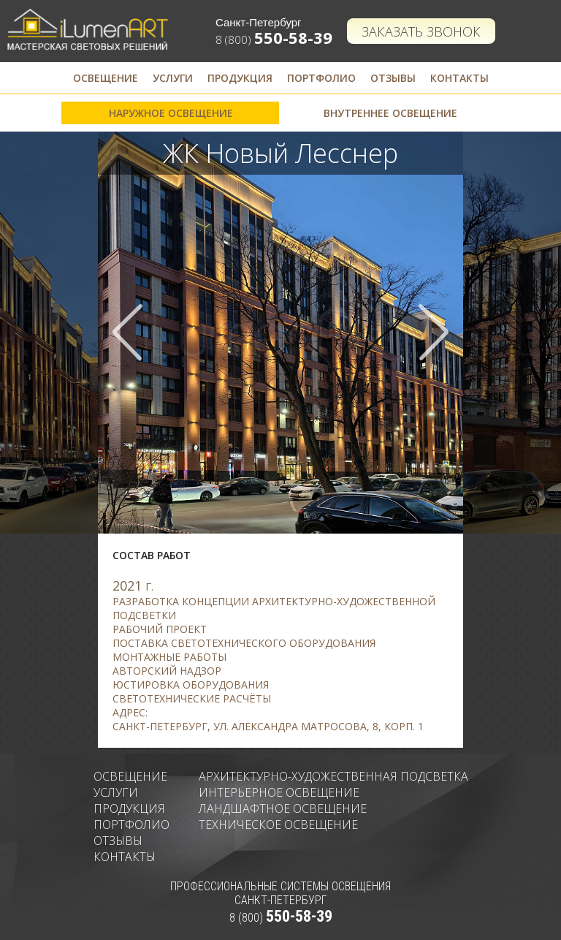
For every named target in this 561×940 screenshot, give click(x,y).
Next (433, 332)
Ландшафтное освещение (283, 808)
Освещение (105, 78)
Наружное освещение (171, 113)
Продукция (239, 78)
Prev (127, 332)
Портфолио (321, 78)
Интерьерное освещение (279, 792)
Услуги (173, 78)
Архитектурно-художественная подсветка (333, 776)
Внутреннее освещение (390, 113)
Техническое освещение (278, 824)
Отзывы (393, 78)
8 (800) (273, 39)
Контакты (459, 78)
